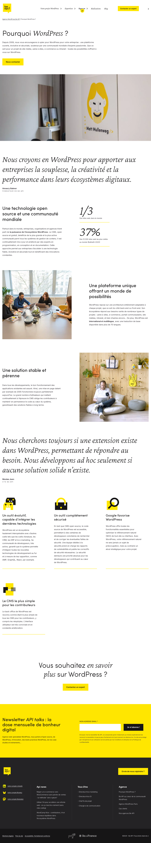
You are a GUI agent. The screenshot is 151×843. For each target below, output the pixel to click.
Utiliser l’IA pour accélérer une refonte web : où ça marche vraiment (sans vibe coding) (51, 805)
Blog (106, 8)
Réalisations (96, 8)
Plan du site (19, 836)
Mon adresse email (89, 721)
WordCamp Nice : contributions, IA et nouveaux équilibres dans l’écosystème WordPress (51, 815)
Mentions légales (8, 836)
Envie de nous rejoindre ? (133, 771)
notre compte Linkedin (15, 786)
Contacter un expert (128, 9)
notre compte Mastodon (15, 799)
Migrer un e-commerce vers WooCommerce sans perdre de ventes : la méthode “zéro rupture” (51, 795)
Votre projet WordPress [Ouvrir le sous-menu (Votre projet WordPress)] (49, 8)
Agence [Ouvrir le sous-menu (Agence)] (82, 9)
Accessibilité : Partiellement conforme (37, 836)
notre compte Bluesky (15, 792)
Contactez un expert (75, 687)
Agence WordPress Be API (11, 19)
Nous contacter (13, 62)
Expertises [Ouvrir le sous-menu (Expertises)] (69, 8)
